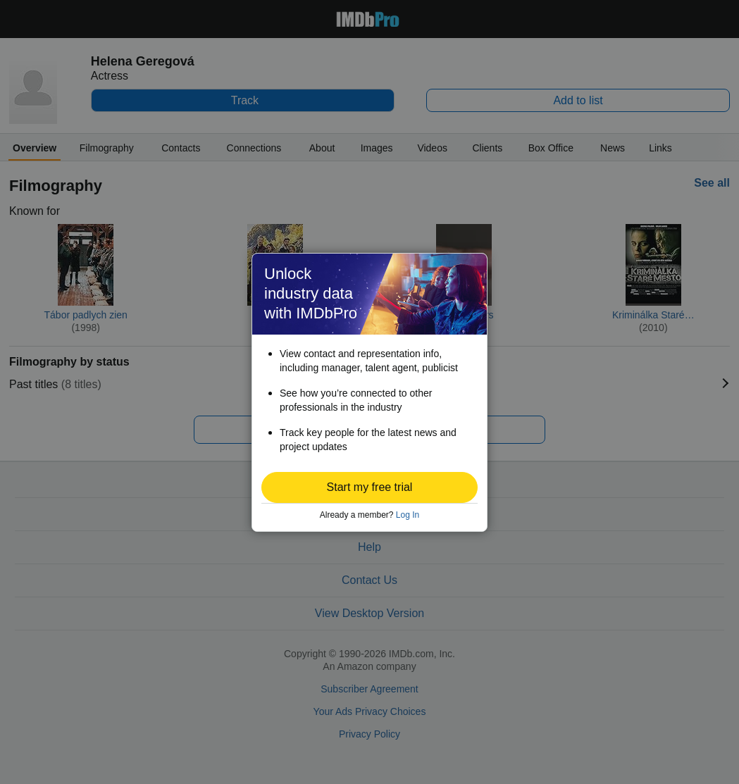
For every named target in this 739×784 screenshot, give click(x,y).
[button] (369, 487)
